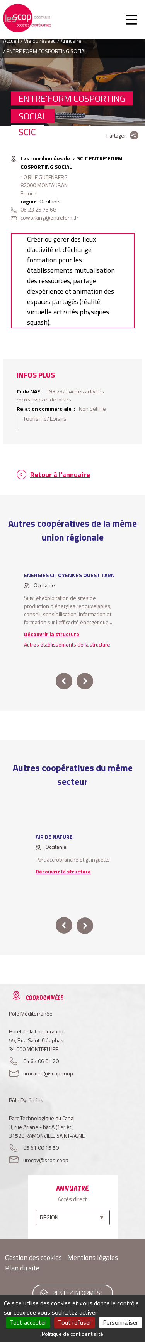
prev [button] (64, 681)
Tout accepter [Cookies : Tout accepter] (28, 1322)
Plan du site (22, 1268)
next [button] (85, 681)
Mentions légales (92, 1257)
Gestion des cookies (33, 1257)
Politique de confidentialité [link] (72, 1334)
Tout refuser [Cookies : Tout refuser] (74, 1322)
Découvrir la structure (51, 634)
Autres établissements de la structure (67, 644)
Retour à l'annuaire (60, 474)
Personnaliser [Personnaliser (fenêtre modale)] (120, 1322)
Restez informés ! (77, 1292)
